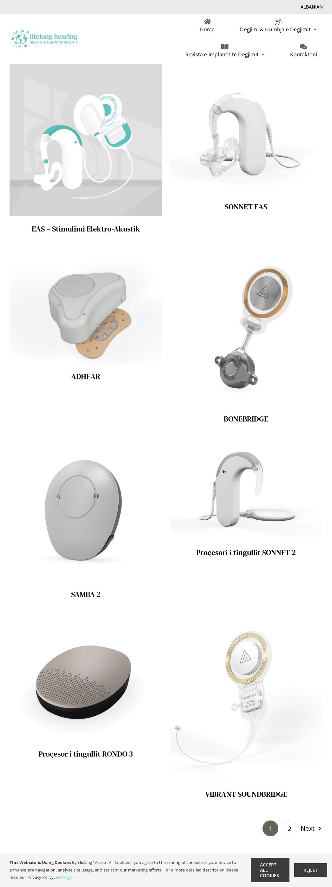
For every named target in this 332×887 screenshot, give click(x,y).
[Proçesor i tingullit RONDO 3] (86, 620)
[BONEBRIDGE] (246, 254)
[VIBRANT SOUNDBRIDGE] (246, 620)
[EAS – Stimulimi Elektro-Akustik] (86, 68)
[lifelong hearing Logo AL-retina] (44, 31)
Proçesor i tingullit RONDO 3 (85, 754)
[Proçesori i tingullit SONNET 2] (246, 444)
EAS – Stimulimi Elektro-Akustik (86, 229)
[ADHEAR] (86, 254)
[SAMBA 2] (86, 444)
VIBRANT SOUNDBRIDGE (246, 794)
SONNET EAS (246, 206)
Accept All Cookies (269, 870)
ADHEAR (85, 376)
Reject (310, 870)
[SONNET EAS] (246, 68)
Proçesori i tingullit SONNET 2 (246, 552)
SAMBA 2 (86, 594)
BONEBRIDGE (246, 419)
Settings (65, 877)
